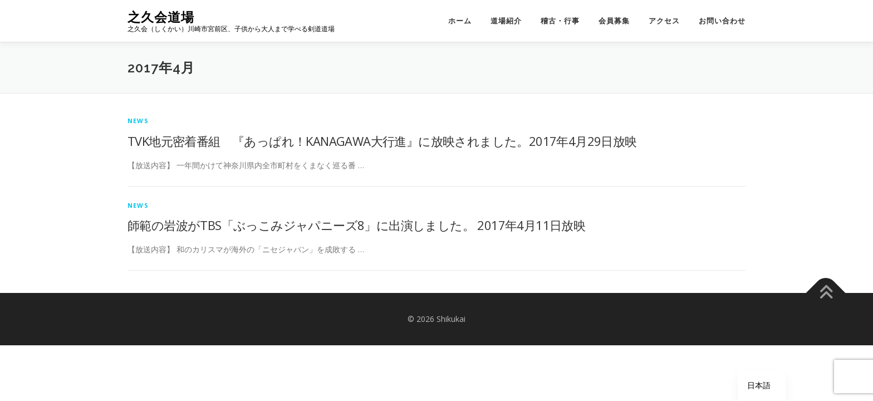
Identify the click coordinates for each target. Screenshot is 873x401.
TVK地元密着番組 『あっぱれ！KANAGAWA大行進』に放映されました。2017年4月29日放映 (382, 141)
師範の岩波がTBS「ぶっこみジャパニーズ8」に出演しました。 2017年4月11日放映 (356, 225)
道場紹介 (506, 21)
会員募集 (614, 21)
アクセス (664, 21)
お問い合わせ (722, 21)
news (138, 120)
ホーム (460, 21)
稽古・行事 (560, 21)
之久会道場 (160, 17)
